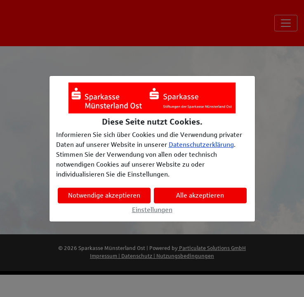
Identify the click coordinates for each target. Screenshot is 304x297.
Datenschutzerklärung (201, 144)
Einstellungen (152, 209)
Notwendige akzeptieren (104, 195)
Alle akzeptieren (200, 195)
